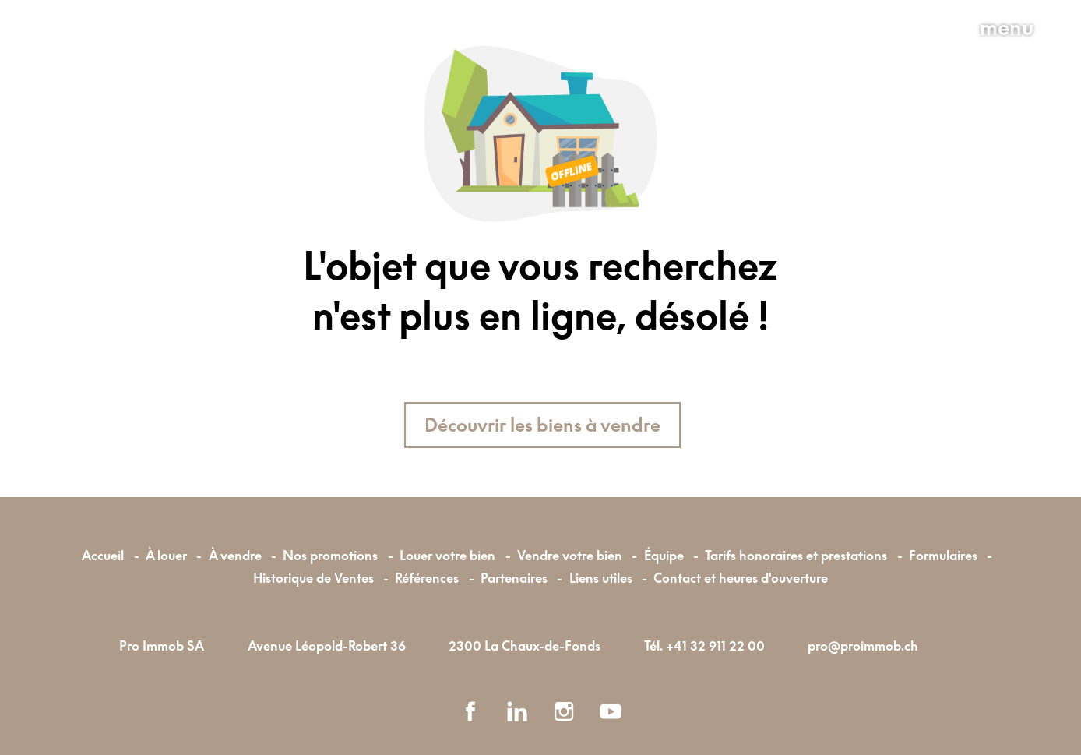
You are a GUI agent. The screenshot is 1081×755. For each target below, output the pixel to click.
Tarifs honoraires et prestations (796, 555)
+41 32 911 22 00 (715, 645)
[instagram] (563, 711)
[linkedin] (517, 711)
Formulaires (943, 555)
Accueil (103, 555)
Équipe (664, 555)
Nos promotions (330, 555)
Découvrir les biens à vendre (542, 424)
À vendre (235, 555)
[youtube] (610, 711)
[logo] (152, 63)
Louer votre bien (447, 555)
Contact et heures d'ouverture (740, 578)
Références (427, 578)
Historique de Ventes (313, 578)
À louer (166, 555)
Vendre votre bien (569, 555)
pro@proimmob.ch (863, 645)
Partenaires (514, 578)
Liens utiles (600, 578)
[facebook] (470, 711)
